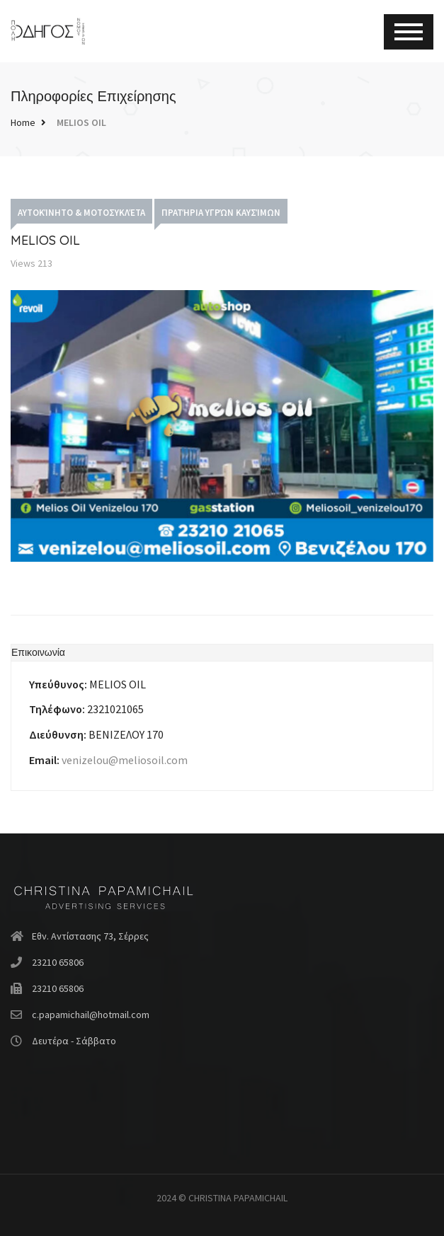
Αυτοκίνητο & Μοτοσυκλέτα (81, 213)
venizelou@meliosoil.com (125, 760)
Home (23, 122)
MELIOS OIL (81, 122)
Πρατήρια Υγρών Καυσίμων (220, 213)
